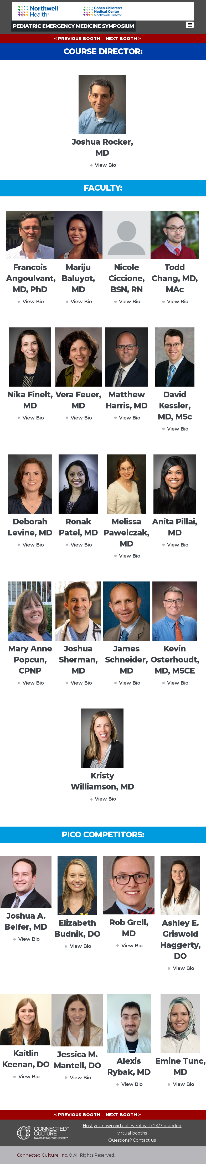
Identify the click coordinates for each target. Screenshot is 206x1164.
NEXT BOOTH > (123, 38)
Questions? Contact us (132, 1140)
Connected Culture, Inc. (42, 1155)
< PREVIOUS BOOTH (77, 38)
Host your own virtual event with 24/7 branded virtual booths (132, 1129)
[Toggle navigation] (190, 26)
